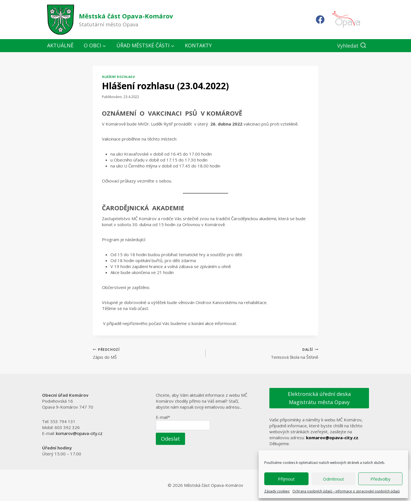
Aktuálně (60, 45)
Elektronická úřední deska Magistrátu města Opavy (319, 398)
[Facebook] (320, 19)
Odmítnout (333, 479)
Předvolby (380, 479)
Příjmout (286, 479)
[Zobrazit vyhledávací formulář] (352, 45)
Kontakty (198, 45)
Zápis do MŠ (147, 353)
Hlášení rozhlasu (118, 77)
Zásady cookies (277, 491)
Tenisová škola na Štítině (264, 353)
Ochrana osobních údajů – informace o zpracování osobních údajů (346, 491)
